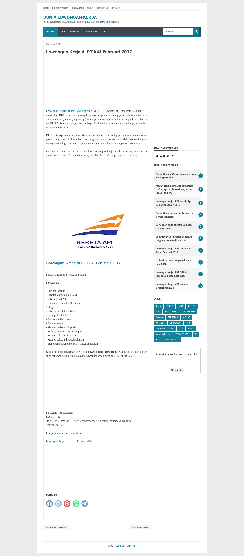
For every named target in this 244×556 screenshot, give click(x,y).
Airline (186, 317)
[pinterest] (67, 503)
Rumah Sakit (172, 340)
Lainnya (169, 306)
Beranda (50, 31)
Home (46, 8)
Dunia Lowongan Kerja (70, 17)
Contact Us (102, 8)
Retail (191, 328)
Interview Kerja (182, 334)
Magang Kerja (163, 334)
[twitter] (58, 503)
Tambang (160, 328)
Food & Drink (171, 312)
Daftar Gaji (91, 31)
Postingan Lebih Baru (56, 527)
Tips (62, 31)
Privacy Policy (60, 8)
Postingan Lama (140, 527)
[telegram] (84, 503)
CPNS (171, 328)
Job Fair (192, 306)
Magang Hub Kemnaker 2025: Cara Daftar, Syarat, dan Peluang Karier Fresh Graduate (174, 189)
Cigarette (160, 323)
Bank (180, 306)
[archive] (164, 155)
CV (104, 31)
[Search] (178, 31)
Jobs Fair (75, 31)
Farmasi (159, 317)
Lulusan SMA (188, 312)
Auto (158, 312)
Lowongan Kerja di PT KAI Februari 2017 (72, 110)
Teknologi (173, 317)
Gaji (181, 328)
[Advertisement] (96, 82)
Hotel (158, 340)
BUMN (158, 306)
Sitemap (115, 8)
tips (188, 323)
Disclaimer (78, 8)
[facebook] (49, 503)
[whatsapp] (76, 503)
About (90, 8)
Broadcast (175, 323)
